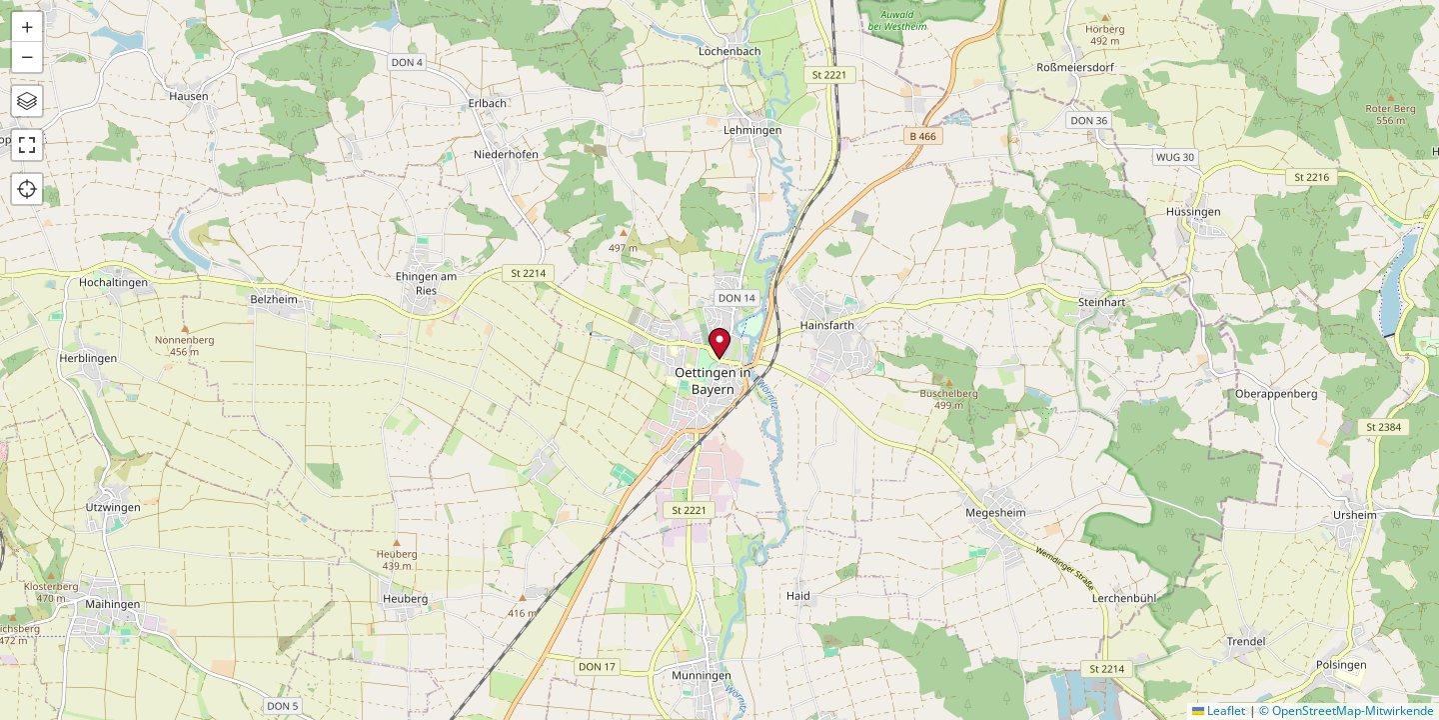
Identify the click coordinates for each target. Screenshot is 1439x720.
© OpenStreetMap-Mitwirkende (1346, 710)
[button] (719, 344)
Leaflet (1218, 710)
